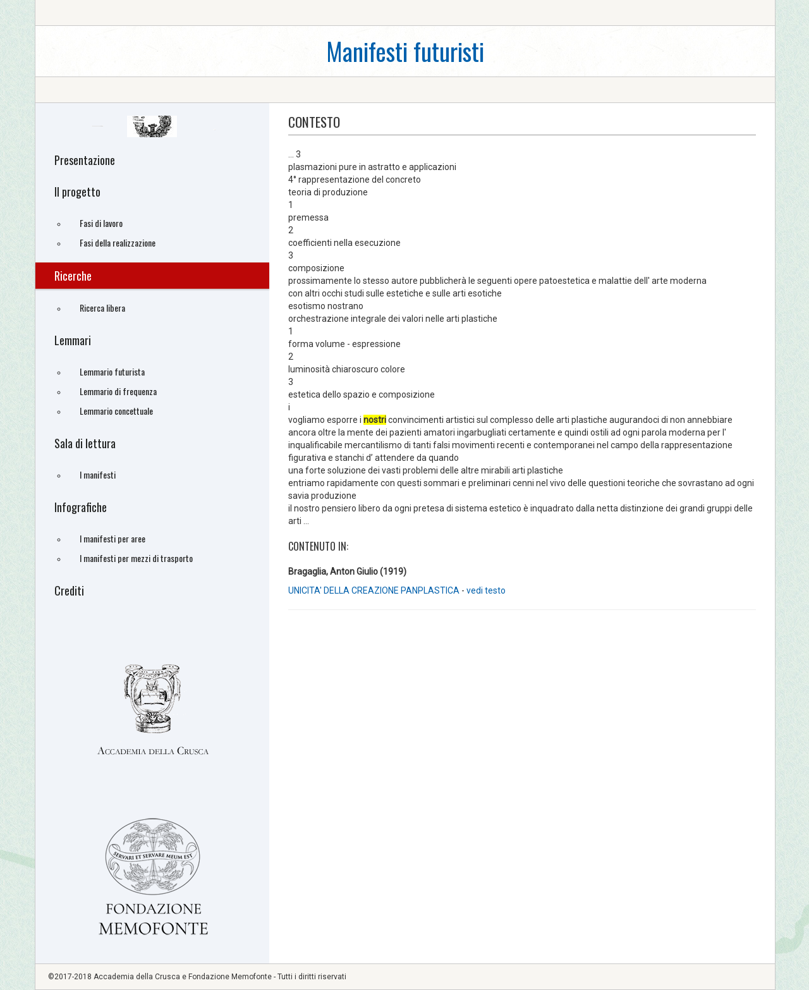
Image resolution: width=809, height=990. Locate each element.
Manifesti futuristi (405, 51)
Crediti (69, 590)
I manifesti (98, 474)
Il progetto (77, 191)
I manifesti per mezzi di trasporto (136, 558)
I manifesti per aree (112, 538)
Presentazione (84, 160)
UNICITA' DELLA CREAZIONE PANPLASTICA (373, 590)
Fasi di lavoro (101, 222)
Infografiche (80, 507)
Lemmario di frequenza (118, 391)
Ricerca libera (102, 307)
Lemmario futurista (112, 371)
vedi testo (486, 590)
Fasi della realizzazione (117, 242)
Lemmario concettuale (116, 410)
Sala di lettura (85, 443)
